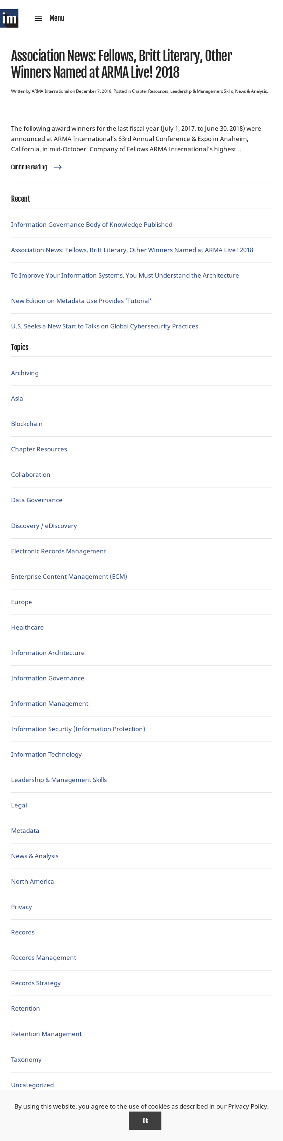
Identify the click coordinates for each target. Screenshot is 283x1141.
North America (32, 881)
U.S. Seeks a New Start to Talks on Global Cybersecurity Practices (104, 326)
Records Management (43, 957)
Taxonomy (26, 1059)
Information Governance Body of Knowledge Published (91, 224)
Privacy (21, 906)
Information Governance (47, 678)
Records (23, 932)
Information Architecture (48, 652)
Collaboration (30, 474)
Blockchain (27, 423)
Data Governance (37, 500)
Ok (145, 1120)
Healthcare (27, 627)
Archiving (25, 373)
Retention (25, 1008)
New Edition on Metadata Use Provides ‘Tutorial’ (81, 300)
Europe (21, 602)
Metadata (25, 830)
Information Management (49, 703)
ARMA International (50, 91)
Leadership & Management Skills (201, 91)
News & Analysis (251, 91)
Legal (19, 805)
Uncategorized (32, 1085)
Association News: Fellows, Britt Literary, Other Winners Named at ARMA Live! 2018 (121, 64)
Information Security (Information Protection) (78, 729)
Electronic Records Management (58, 551)
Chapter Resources (150, 91)
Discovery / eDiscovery (44, 525)
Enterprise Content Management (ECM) (69, 576)
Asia (17, 398)
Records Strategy (36, 983)
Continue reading (29, 167)
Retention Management (46, 1033)
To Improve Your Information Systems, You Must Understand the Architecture (125, 275)
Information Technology (46, 754)
